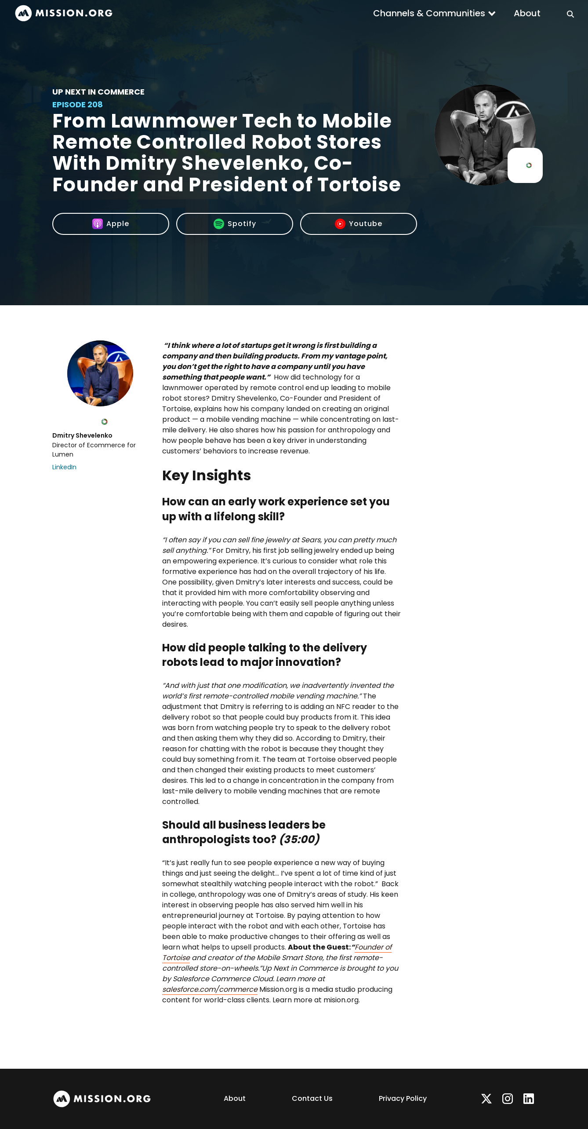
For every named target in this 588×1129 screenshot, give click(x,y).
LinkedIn (64, 467)
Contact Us (312, 1098)
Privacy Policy (403, 1098)
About (527, 13)
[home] (63, 13)
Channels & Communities (429, 13)
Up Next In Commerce (98, 91)
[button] (434, 13)
